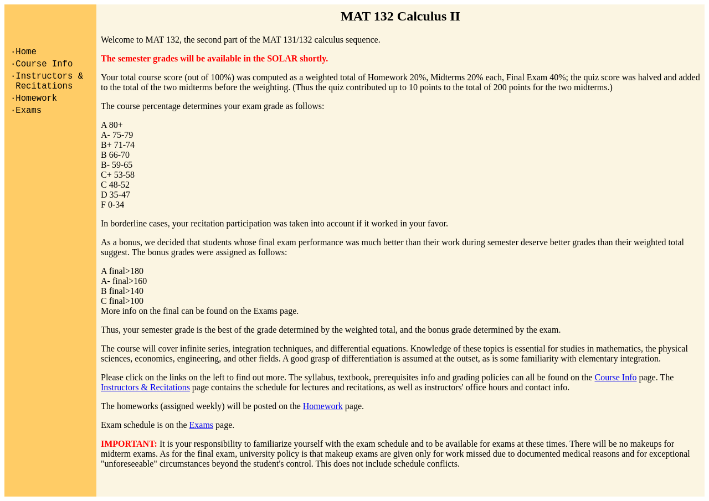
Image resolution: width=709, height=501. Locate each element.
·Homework (34, 108)
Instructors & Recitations (145, 387)
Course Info (616, 377)
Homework (323, 406)
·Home (24, 53)
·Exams (26, 123)
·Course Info (42, 67)
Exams (201, 425)
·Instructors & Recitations (47, 88)
